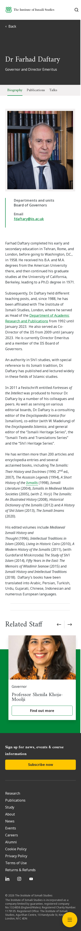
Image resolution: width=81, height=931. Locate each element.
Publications (36, 90)
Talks (53, 90)
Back (10, 26)
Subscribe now (40, 753)
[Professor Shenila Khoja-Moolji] (42, 666)
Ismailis (11, 477)
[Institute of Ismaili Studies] (30, 10)
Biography (14, 90)
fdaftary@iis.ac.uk (29, 218)
